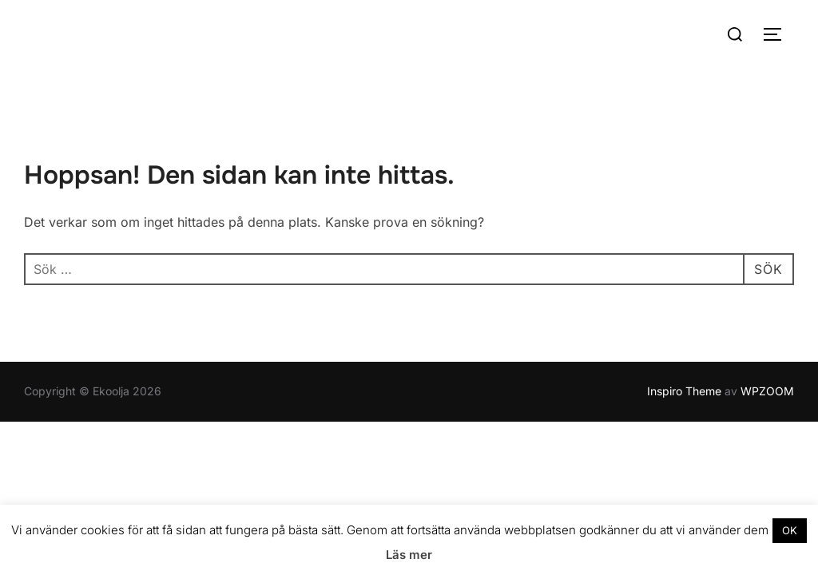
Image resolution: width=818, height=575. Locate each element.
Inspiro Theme (684, 391)
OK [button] (789, 530)
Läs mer (409, 554)
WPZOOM (767, 391)
